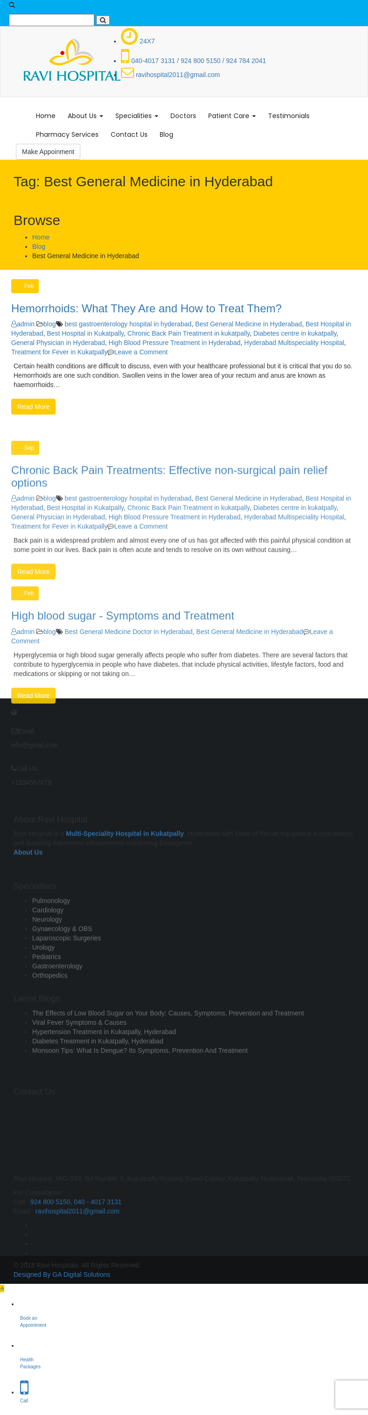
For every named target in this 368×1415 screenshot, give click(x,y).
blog (49, 324)
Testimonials (289, 115)
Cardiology (48, 949)
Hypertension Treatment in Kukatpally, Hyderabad (104, 1056)
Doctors (183, 115)
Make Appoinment (48, 151)
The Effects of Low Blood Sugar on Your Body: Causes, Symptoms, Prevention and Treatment (168, 1037)
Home (46, 115)
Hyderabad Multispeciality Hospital (294, 342)
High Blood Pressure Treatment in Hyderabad (175, 342)
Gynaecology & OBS (62, 968)
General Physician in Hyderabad (58, 342)
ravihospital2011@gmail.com (170, 74)
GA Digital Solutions (81, 1274)
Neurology (47, 959)
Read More (33, 406)
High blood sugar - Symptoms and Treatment (122, 667)
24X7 (138, 41)
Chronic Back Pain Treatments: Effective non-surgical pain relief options (169, 536)
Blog (166, 134)
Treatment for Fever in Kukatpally (59, 352)
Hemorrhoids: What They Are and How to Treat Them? (146, 308)
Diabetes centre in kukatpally (295, 333)
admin (23, 324)
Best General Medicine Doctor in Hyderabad (128, 682)
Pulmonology (51, 940)
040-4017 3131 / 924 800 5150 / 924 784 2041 (193, 60)
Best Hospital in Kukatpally (85, 333)
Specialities (136, 115)
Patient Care (232, 115)
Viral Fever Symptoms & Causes (79, 1046)
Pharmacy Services (67, 134)
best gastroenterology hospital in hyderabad (127, 324)
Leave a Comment (140, 352)
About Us (85, 115)
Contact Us (129, 134)
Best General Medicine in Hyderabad (248, 324)
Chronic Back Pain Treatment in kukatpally (188, 333)
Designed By (32, 1274)
